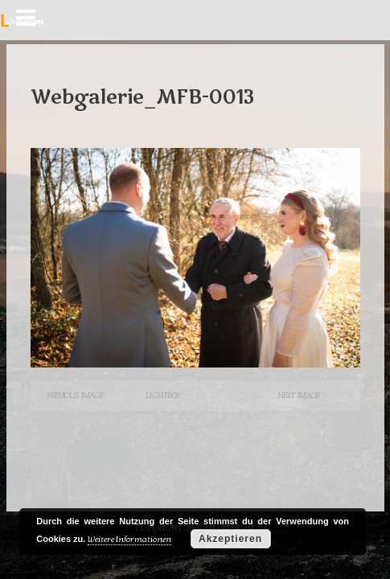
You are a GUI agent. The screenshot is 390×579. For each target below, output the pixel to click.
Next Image (298, 395)
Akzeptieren (230, 538)
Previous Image (75, 395)
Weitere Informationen (129, 539)
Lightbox (162, 395)
